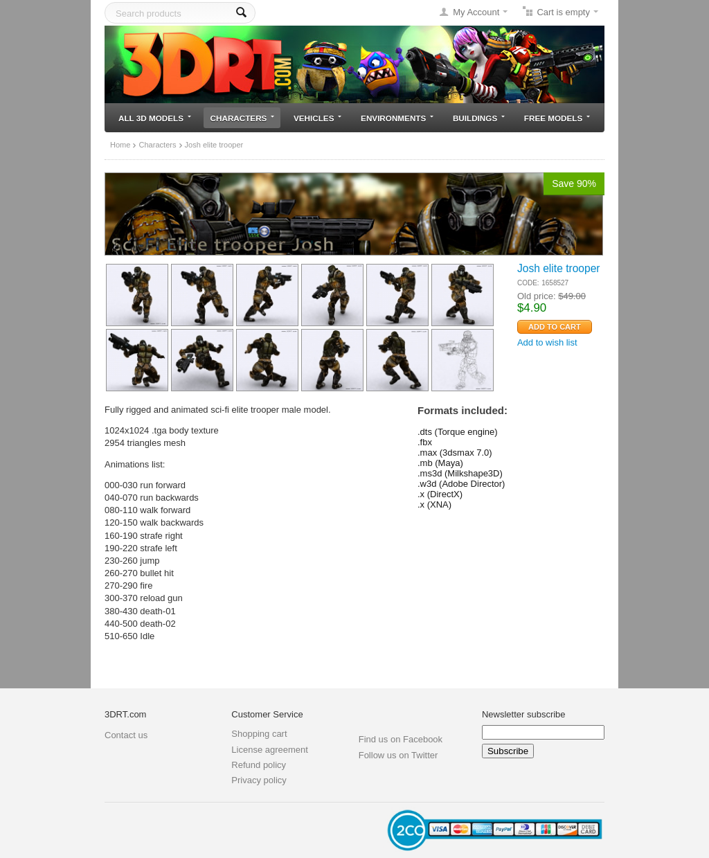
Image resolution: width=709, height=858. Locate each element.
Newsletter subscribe (524, 714)
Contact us (126, 735)
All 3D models (154, 118)
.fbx (425, 442)
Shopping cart (259, 734)
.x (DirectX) (440, 494)
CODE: (528, 283)
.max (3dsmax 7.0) (455, 452)
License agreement (269, 749)
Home (120, 145)
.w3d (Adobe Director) (461, 484)
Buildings (479, 118)
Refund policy (258, 765)
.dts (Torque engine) (458, 432)
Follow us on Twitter (398, 755)
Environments (397, 118)
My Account (476, 12)
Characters (242, 118)
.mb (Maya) (440, 463)
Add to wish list (547, 342)
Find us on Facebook (400, 739)
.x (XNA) (434, 504)
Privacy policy (258, 780)
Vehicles (317, 118)
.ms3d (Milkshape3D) (460, 473)
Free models (557, 118)
